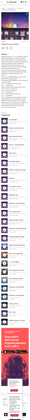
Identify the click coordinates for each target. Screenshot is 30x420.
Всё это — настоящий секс (16, 145)
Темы (4, 401)
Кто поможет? (13, 119)
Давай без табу (13, 195)
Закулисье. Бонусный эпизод (17, 228)
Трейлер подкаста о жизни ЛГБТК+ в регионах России (17, 321)
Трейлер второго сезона (16, 220)
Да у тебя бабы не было (16, 278)
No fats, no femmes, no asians (17, 170)
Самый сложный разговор (17, 245)
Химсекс (11, 178)
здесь (18, 412)
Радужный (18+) (11, 8)
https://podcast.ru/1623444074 (9, 88)
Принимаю (14, 390)
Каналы (3, 8)
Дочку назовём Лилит (15, 136)
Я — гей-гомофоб (14, 262)
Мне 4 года (12, 312)
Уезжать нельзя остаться (16, 128)
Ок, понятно (14, 415)
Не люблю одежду (14, 161)
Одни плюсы (13, 153)
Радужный (20, 8)
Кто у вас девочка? (14, 211)
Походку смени (13, 303)
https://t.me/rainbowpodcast (8, 107)
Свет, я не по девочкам (16, 253)
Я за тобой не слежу (15, 186)
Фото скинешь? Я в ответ (16, 270)
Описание (5, 54)
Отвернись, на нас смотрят (17, 203)
